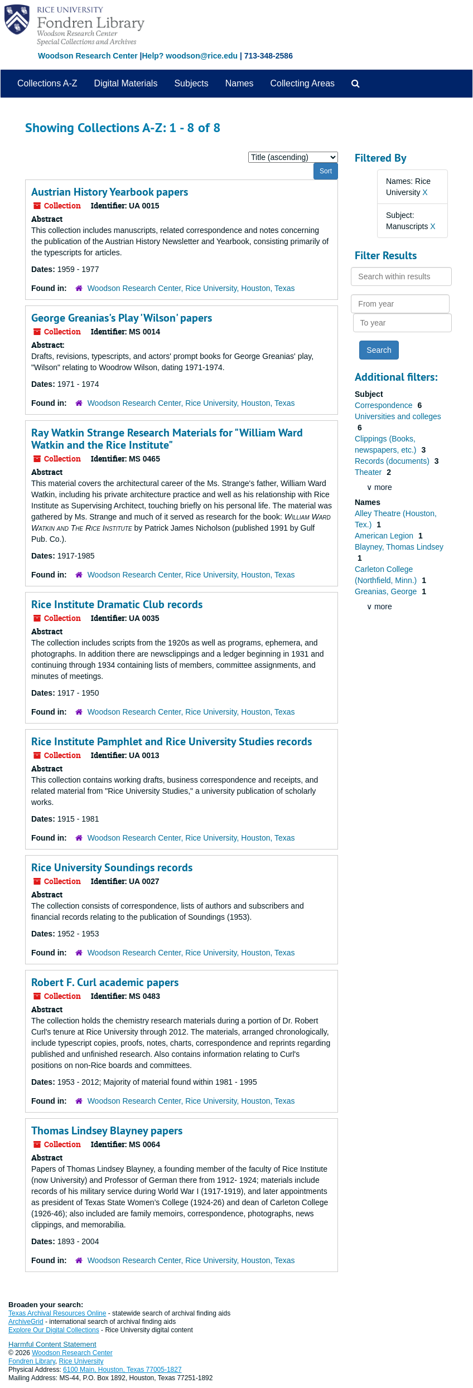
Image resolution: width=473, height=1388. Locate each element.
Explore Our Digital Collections (53, 1330)
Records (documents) (393, 461)
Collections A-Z (47, 83)
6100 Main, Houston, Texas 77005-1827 (122, 1370)
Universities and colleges (398, 416)
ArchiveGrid (26, 1322)
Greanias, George (387, 591)
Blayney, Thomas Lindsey (399, 546)
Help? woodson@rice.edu (190, 55)
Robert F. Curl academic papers (104, 982)
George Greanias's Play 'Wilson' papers (121, 317)
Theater (369, 472)
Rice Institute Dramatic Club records (116, 604)
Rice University (81, 1361)
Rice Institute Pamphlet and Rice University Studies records (171, 741)
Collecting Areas (302, 83)
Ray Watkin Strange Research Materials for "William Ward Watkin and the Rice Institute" (167, 438)
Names (239, 83)
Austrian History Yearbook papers (109, 192)
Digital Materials (126, 83)
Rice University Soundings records (111, 867)
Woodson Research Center (88, 55)
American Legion (385, 535)
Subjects (191, 83)
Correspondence (384, 405)
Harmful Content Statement (52, 1344)
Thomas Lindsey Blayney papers (106, 1130)
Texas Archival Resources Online (57, 1313)
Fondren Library (31, 1361)
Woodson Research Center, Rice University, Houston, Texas (191, 288)
